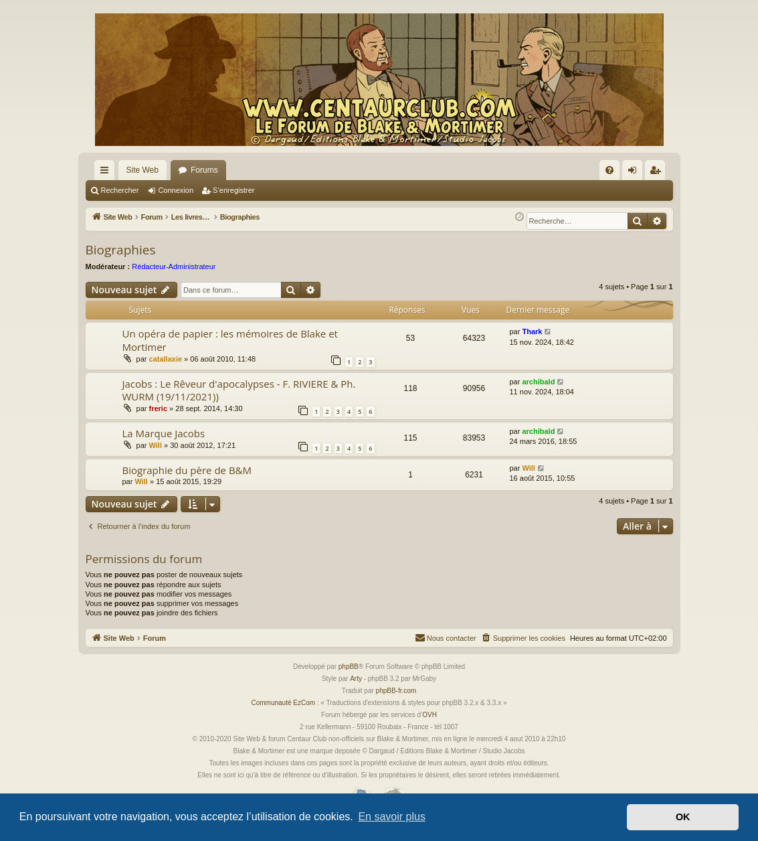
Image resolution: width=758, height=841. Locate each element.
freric (158, 408)
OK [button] (683, 817)
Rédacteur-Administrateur (173, 266)
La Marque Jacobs (163, 433)
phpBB (349, 666)
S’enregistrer (233, 190)
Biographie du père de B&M (187, 470)
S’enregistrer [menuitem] (657, 172)
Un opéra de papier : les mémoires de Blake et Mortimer (230, 340)
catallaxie (166, 359)
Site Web (142, 170)
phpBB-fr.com (396, 690)
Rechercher (120, 190)
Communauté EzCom (283, 702)
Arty (356, 678)
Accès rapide (107, 172)
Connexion (175, 190)
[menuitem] (609, 170)
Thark (532, 331)
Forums (204, 170)
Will (155, 445)
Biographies (121, 249)
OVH (429, 714)
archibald (538, 382)
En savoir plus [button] (391, 816)
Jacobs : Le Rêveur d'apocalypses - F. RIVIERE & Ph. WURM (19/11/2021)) (239, 390)
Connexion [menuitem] (635, 172)
